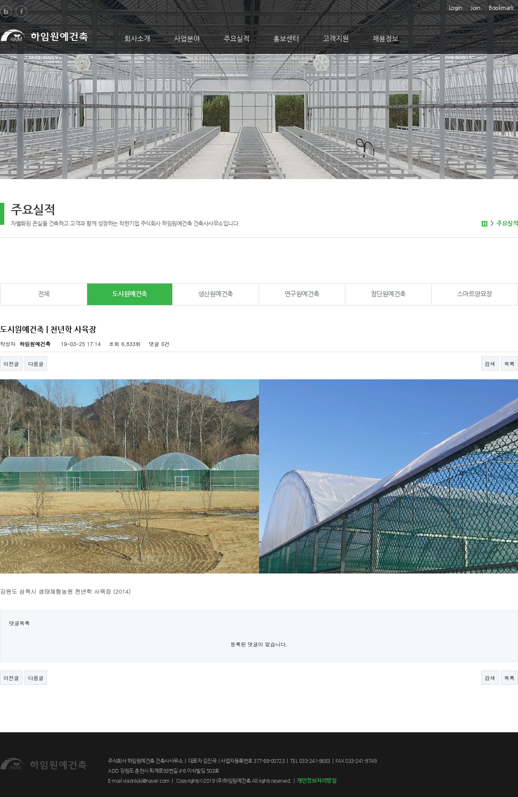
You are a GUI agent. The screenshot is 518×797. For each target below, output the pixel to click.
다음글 (36, 363)
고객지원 (336, 39)
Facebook (21, 11)
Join (475, 6)
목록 (509, 363)
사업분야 (187, 39)
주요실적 (237, 39)
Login (455, 6)
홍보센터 (286, 39)
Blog (6, 11)
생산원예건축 (215, 293)
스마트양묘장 (474, 293)
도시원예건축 (129, 293)
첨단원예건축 (388, 293)
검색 (490, 363)
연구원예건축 (301, 293)
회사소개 (137, 39)
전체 (44, 293)
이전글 (11, 363)
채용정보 (385, 39)
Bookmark (501, 6)
